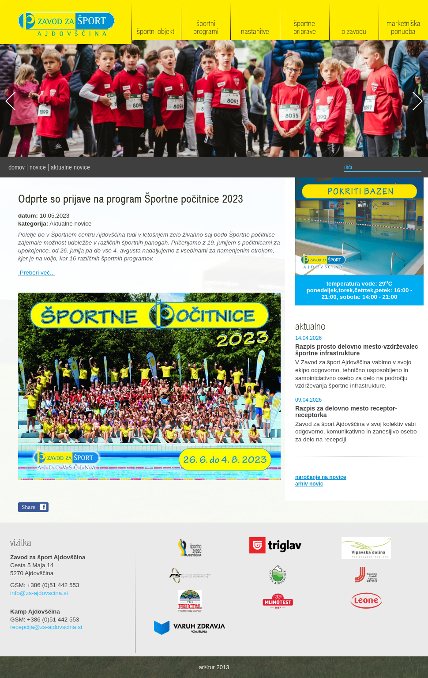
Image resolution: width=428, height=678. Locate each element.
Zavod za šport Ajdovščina (65, 22)
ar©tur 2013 (214, 667)
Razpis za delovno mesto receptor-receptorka (346, 411)
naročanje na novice (320, 477)
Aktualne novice (70, 167)
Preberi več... (36, 272)
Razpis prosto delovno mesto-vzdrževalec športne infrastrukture (356, 350)
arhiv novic (309, 484)
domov (16, 167)
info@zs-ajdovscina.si (39, 593)
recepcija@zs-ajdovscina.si (46, 627)
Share (28, 507)
